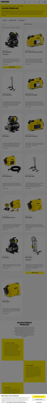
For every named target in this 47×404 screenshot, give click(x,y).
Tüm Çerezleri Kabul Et (39, 396)
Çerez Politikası (9, 402)
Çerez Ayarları (39, 402)
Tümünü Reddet (38, 399)
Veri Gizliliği (15, 402)
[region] (23, 399)
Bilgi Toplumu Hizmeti (22, 402)
